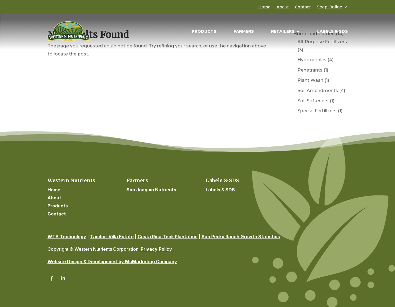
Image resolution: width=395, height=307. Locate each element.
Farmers (243, 31)
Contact (303, 7)
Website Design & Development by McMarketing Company (112, 261)
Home (264, 7)
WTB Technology (67, 236)
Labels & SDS (332, 31)
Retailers (282, 31)
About (283, 7)
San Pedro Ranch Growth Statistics (241, 236)
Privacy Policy (156, 249)
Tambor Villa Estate (112, 236)
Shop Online (329, 7)
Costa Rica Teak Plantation (168, 236)
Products (204, 31)
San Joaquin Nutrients (151, 189)
